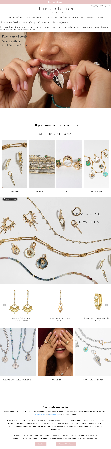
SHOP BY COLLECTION (35, 17)
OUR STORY (89, 17)
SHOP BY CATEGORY (16, 17)
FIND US (100, 17)
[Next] (108, 70)
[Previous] (2, 70)
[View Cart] (109, 6)
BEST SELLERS (77, 17)
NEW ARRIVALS (51, 17)
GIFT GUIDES (65, 17)
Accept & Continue (66, 444)
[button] (105, 6)
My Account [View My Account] (96, 6)
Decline (40, 444)
